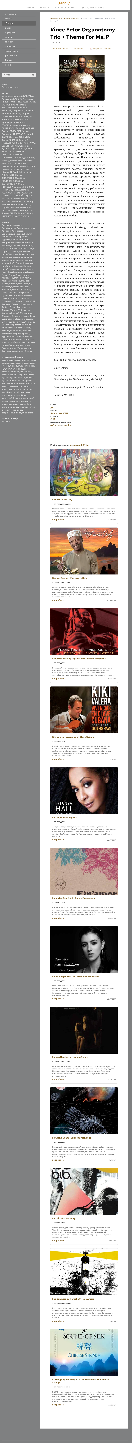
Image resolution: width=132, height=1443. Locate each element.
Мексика (16, 281)
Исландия (18, 260)
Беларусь (18, 234)
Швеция (19, 319)
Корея (23, 269)
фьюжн (16, 404)
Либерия (15, 342)
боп (8, 369)
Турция (5, 310)
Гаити (5, 248)
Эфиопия (15, 322)
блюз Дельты (17, 366)
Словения (17, 301)
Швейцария (8, 319)
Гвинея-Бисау (8, 339)
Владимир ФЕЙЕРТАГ (12, 134)
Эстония (6, 322)
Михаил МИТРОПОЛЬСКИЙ (15, 169)
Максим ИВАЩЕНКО (19, 163)
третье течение (16, 401)
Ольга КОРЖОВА (25, 187)
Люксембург (22, 275)
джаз (10, 87)
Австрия (17, 225)
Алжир (20, 228)
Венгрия (6, 242)
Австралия (7, 225)
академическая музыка (23, 360)
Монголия (18, 345)
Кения (28, 324)
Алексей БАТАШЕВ (20, 102)
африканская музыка (12, 363)
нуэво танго (16, 377)
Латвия (29, 272)
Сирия (13, 348)
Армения (6, 231)
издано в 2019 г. (74, 18)
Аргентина (29, 228)
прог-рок (25, 386)
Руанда (5, 348)
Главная (30, 7)
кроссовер (7, 389)
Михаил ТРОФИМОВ (12, 172)
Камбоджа (7, 266)
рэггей (16, 392)
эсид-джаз (17, 410)
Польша (12, 292)
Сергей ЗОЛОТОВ (23, 193)
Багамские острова (11, 333)
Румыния (28, 295)
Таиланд (6, 304)
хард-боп (26, 404)
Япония (28, 351)
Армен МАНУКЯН (21, 119)
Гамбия (20, 336)
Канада (27, 266)
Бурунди (6, 239)
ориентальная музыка (21, 380)
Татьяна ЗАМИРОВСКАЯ (14, 201)
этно (17, 87)
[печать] (79, 48)
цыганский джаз (10, 407)
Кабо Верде (16, 263)
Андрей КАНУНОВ (11, 113)
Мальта (5, 330)
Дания (13, 251)
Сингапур (24, 298)
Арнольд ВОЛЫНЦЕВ (12, 122)
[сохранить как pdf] (100, 48)
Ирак (23, 257)
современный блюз (17, 395)
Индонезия (14, 257)
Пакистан (17, 289)
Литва (12, 275)
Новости (44, 7)
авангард (6, 360)
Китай (5, 269)
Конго (27, 339)
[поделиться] (60, 48)
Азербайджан (9, 228)
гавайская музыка (10, 371)
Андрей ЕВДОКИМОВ (23, 110)
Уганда (13, 310)
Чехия (25, 316)
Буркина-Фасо (9, 336)
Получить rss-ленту (93, 7)
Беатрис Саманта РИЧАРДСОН (17, 210)
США (32, 301)
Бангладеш (7, 234)
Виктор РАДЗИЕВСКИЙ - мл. (15, 131)
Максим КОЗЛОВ (10, 166)
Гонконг (23, 248)
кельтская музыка (10, 386)
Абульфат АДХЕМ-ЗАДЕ (21, 96)
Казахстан (28, 263)
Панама (26, 289)
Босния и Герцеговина (13, 324)
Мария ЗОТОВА (27, 166)
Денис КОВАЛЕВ (10, 140)
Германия (13, 248)
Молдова (25, 281)
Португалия (23, 292)
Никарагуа (7, 286)
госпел (5, 374)
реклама (6, 421)
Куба (10, 272)
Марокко (6, 281)
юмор (8, 64)
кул (3, 369)
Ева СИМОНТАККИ (11, 146)
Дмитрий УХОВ (27, 143)
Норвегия (6, 289)
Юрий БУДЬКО (23, 204)
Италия (5, 263)
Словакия (6, 301)
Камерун (18, 266)
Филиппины (18, 351)
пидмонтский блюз (25, 383)
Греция (31, 248)
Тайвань (15, 304)
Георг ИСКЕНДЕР (20, 137)
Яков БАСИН (26, 207)
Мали (27, 278)
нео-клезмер (16, 374)
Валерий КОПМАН (25, 128)
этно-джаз (27, 413)
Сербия (15, 298)
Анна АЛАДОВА (20, 116)
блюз (4, 87)
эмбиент (6, 410)
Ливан (5, 275)
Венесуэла (16, 242)
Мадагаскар (24, 327)
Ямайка (30, 322)
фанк (27, 401)
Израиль (30, 254)
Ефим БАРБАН (18, 148)
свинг (22, 392)
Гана (30, 245)
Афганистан (17, 231)
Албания (27, 330)
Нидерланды (24, 283)
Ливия (24, 342)
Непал (5, 283)
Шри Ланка (15, 330)
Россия (19, 295)
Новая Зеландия (21, 286)
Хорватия (17, 316)
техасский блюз (10, 398)
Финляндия (25, 313)
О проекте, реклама (65, 7)
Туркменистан (24, 307)
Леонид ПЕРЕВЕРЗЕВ (12, 160)
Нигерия (13, 283)
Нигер (27, 345)
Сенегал (6, 298)
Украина (6, 313)
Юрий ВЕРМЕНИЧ (10, 207)
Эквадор (28, 319)
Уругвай (15, 313)
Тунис (13, 307)
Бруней (25, 333)
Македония (7, 278)
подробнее (58, 519)
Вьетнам (15, 245)
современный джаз (11, 413)
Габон (24, 245)
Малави (31, 342)
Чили (31, 316)
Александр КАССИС (12, 99)
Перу (4, 292)
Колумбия (14, 269)
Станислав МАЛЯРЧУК (21, 198)
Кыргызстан (19, 272)
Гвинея (28, 336)
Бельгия (28, 234)
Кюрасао (12, 327)
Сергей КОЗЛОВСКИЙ (13, 195)
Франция (6, 316)
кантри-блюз (8, 383)
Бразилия (23, 236)
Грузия (5, 251)
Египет (19, 339)
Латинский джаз (19, 369)
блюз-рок (29, 366)
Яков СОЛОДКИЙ (21, 216)
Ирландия (7, 260)
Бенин (5, 236)
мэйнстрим (25, 371)
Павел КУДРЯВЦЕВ (11, 190)
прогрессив (19, 389)
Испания (28, 260)
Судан (26, 301)
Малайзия (19, 278)
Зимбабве (19, 254)
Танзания (6, 351)
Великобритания (19, 239)
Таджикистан (24, 348)
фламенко (7, 404)
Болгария (13, 236)
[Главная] (65, 3)
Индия (5, 257)
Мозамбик (7, 345)
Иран (29, 257)
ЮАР (23, 322)
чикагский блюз (27, 407)
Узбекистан (24, 310)
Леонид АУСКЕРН (25, 157)
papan (5, 96)
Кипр (4, 327)
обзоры (62, 18)
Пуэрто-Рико (8, 295)
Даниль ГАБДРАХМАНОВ (14, 213)
